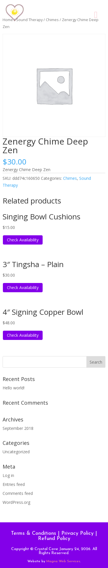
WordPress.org (16, 502)
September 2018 (18, 428)
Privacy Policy (77, 533)
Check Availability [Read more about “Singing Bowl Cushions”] (23, 240)
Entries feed (14, 484)
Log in (8, 475)
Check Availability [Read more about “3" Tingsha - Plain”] (23, 287)
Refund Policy (54, 538)
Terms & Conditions (33, 533)
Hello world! (13, 388)
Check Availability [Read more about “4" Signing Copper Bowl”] (23, 335)
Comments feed (18, 493)
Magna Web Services (63, 561)
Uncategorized (16, 451)
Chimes (70, 178)
